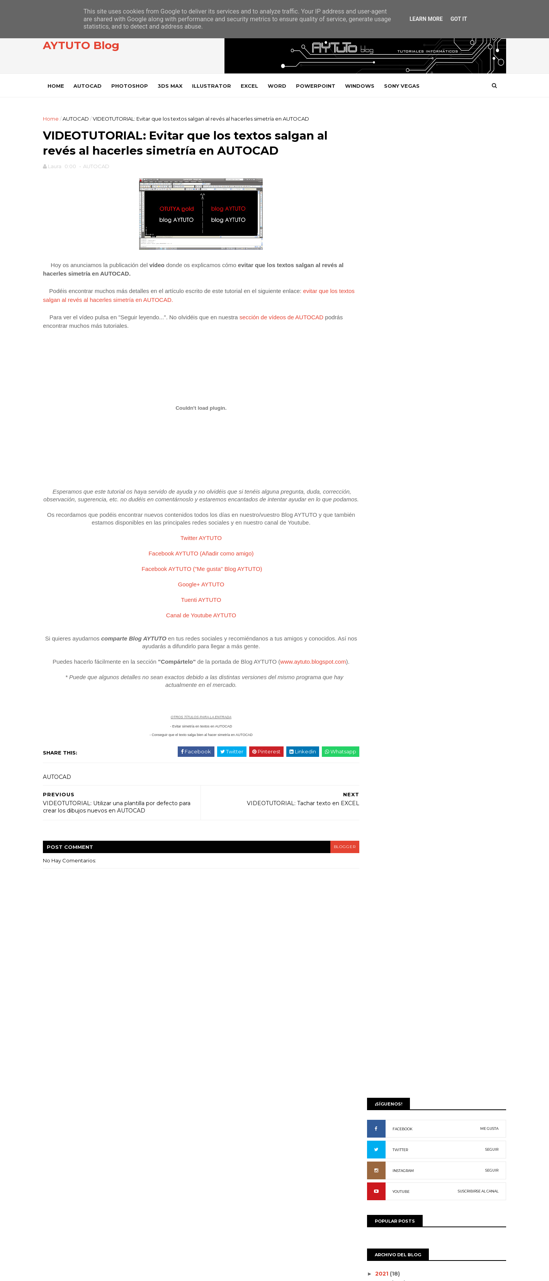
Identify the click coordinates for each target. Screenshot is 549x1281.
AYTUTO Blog (87, 46)
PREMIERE (381, 937)
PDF (374, 898)
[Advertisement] (431, 169)
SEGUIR (486, 286)
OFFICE (378, 872)
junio (376, 519)
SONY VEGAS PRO (390, 1016)
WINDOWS (365, 85)
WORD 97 (381, 1159)
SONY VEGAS (407, 85)
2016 (377, 429)
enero (377, 565)
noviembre (384, 473)
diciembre (383, 464)
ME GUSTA (484, 265)
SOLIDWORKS (386, 989)
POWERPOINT (321, 85)
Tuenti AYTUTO (197, 609)
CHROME (380, 728)
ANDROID (381, 676)
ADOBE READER (389, 663)
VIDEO (377, 1041)
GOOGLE (380, 806)
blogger (331, 856)
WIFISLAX (380, 1081)
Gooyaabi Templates (167, 1271)
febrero (380, 556)
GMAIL (377, 793)
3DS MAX (175, 85)
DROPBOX (382, 754)
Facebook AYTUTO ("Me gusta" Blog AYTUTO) (198, 579)
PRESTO (379, 950)
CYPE (375, 741)
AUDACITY (381, 689)
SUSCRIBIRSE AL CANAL (472, 328)
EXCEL (255, 85)
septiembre (386, 492)
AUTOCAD (93, 85)
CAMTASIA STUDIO (391, 715)
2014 (377, 447)
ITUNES (377, 859)
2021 (377, 410)
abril (375, 538)
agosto (379, 500)
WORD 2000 (384, 1120)
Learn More (426, 19)
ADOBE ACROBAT (391, 649)
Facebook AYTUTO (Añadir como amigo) (197, 563)
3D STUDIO (382, 624)
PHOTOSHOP (135, 85)
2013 (377, 456)
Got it (458, 19)
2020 (378, 419)
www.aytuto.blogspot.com (309, 671)
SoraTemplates (91, 1271)
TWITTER (395, 286)
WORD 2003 (384, 1146)
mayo (376, 528)
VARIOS (378, 1028)
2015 (377, 437)
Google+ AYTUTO (197, 594)
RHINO (377, 963)
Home (61, 85)
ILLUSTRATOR (217, 85)
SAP (374, 976)
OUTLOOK (381, 885)
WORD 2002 (384, 1133)
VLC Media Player (392, 1055)
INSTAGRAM (397, 307)
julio (375, 510)
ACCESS (378, 636)
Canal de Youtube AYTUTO (197, 625)
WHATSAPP (383, 1068)
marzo (378, 546)
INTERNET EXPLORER (394, 845)
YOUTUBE (395, 328)
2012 (377, 577)
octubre (380, 482)
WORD (283, 85)
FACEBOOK (397, 266)
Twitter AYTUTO (197, 548)
